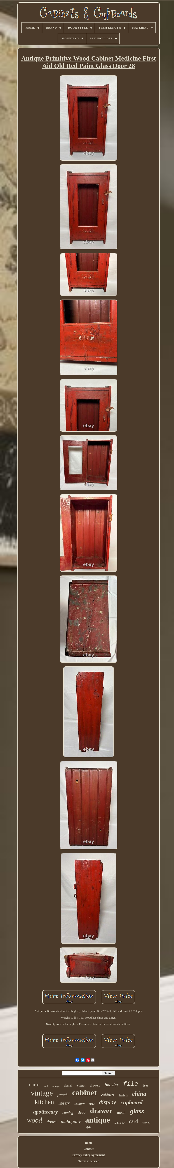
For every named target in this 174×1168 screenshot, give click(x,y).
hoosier (111, 1084)
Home (88, 1142)
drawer (101, 1111)
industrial (120, 1123)
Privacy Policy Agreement (88, 1155)
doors (51, 1121)
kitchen (44, 1101)
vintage (42, 1093)
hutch (123, 1095)
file (130, 1083)
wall (46, 1086)
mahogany (71, 1121)
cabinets (107, 1095)
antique (97, 1120)
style (88, 1127)
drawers (95, 1085)
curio (34, 1084)
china (139, 1093)
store (91, 1103)
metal (121, 1112)
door (145, 1085)
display (107, 1102)
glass (137, 1111)
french (62, 1095)
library (64, 1103)
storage (55, 1086)
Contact (89, 1148)
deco (81, 1112)
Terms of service (88, 1161)
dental (68, 1085)
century (79, 1103)
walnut (80, 1085)
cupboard (131, 1102)
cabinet (84, 1092)
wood (34, 1120)
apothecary (45, 1112)
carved (146, 1122)
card (133, 1121)
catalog (67, 1113)
